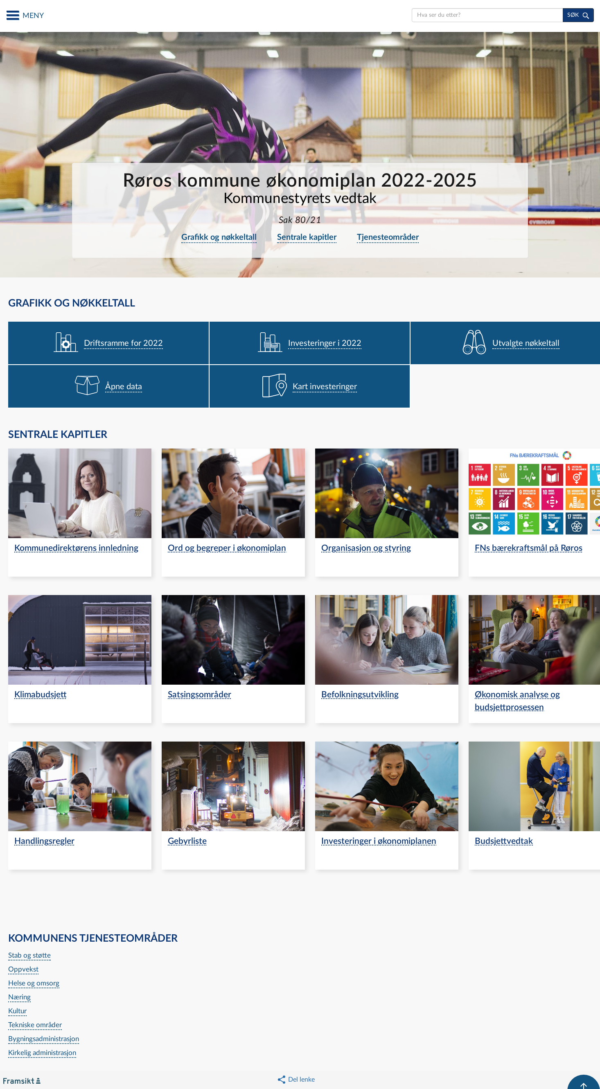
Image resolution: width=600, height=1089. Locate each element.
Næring (19, 997)
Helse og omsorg (33, 983)
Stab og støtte (29, 955)
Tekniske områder (35, 1024)
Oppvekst (23, 969)
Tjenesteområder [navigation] (388, 237)
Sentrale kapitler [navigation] (306, 237)
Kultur (17, 1011)
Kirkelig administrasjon (42, 1052)
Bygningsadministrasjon (43, 1038)
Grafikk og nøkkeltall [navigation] (219, 237)
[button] (296, 1080)
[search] (487, 15)
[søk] (578, 15)
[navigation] (109, 343)
